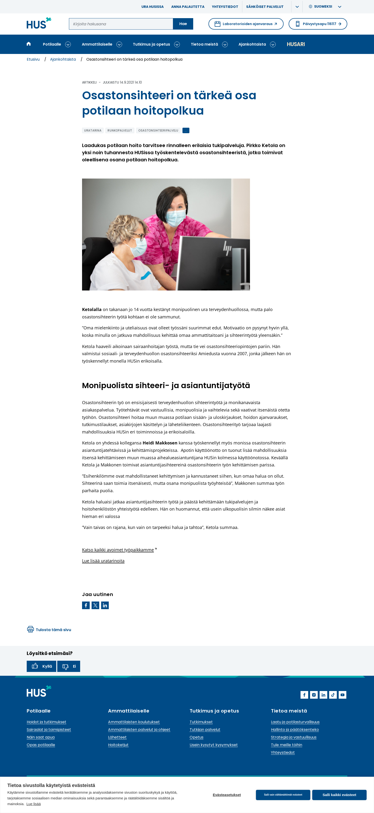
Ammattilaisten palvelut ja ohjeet (139, 729)
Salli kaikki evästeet (339, 795)
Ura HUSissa (152, 6)
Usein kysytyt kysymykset (214, 745)
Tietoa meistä (204, 44)
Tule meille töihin (286, 745)
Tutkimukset (201, 722)
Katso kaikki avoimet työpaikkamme (119, 550)
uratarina (92, 130)
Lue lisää (33, 804)
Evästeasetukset (227, 795)
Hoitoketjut (118, 745)
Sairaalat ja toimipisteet (49, 729)
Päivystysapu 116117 (318, 24)
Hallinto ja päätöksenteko (295, 729)
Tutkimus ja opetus (151, 44)
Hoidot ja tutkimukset (46, 722)
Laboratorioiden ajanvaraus (246, 25)
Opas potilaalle (41, 745)
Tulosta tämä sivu (49, 630)
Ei (69, 666)
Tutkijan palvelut (205, 729)
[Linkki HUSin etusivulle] (39, 23)
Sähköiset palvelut (265, 6)
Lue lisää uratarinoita (103, 561)
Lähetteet (117, 737)
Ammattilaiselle (97, 44)
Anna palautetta (187, 6)
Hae (183, 23)
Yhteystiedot (225, 6)
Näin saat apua (41, 737)
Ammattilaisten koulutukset (134, 722)
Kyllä (41, 666)
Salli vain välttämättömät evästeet (283, 794)
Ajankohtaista (252, 44)
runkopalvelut (120, 130)
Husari (296, 44)
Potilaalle (52, 44)
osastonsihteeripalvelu (158, 130)
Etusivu (34, 59)
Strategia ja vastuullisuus (294, 737)
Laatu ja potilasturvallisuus (295, 722)
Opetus (196, 737)
